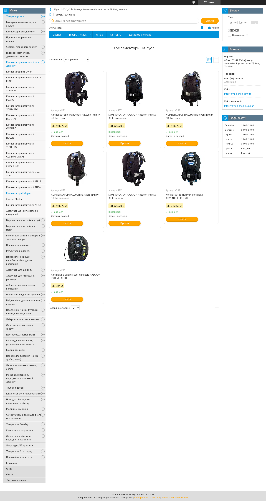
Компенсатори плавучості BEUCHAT (20, 117)
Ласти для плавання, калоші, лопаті (21, 367)
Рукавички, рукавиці (17, 408)
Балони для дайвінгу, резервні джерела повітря (23, 237)
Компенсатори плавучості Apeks (23, 204)
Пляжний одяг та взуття (19, 457)
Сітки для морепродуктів (20, 430)
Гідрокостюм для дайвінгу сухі (23, 220)
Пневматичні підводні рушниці (23, 294)
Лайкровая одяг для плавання (22, 319)
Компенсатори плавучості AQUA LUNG (23, 79)
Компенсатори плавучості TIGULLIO (20, 145)
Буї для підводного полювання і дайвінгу (23, 302)
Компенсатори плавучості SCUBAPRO (20, 107)
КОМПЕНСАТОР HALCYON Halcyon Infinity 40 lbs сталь (132, 196)
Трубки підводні (15, 387)
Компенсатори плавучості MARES (20, 98)
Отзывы (10, 474)
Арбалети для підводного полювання (20, 286)
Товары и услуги (15, 16)
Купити (67, 143)
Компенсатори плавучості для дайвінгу (22, 64)
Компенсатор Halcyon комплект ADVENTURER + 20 (184, 196)
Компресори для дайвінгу (20, 31)
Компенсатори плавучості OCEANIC (20, 126)
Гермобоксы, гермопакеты (20, 334)
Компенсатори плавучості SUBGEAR (20, 88)
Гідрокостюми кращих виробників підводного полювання (19, 260)
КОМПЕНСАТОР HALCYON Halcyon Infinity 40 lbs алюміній (132, 116)
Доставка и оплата (16, 480)
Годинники (11, 463)
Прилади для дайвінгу (18, 245)
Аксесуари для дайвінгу (19, 269)
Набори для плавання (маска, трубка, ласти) (22, 357)
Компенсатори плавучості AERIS (23, 181)
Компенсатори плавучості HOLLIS (20, 136)
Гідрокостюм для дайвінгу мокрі (20, 227)
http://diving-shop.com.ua (237, 93)
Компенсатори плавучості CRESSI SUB (20, 164)
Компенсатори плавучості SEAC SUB (23, 173)
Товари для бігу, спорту (19, 451)
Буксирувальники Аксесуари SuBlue (21, 23)
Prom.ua (150, 494)
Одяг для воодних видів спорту (19, 327)
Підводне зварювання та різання (20, 39)
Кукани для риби (15, 350)
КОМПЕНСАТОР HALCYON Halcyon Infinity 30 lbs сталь (189, 116)
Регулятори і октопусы (18, 250)
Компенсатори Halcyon (18, 193)
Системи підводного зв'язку (21, 46)
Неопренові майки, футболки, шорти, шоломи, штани (22, 311)
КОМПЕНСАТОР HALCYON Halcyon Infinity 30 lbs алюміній (74, 196)
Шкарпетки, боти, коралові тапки (23, 393)
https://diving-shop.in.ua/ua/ (239, 105)
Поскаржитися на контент (147, 497)
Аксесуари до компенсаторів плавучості (22, 212)
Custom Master (14, 199)
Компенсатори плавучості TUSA (23, 187)
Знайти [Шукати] (210, 20)
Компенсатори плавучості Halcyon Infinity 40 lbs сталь (75, 116)
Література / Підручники (19, 445)
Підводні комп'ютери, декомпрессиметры (18, 54)
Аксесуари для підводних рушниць (20, 277)
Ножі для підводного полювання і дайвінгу (18, 401)
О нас (9, 468)
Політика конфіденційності (175, 497)
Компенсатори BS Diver (19, 71)
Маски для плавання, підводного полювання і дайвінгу (19, 378)
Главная (57, 34)
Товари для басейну (17, 424)
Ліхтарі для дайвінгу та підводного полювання (19, 437)
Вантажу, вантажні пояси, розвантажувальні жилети (20, 342)
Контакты (115, 34)
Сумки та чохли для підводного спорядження (23, 416)
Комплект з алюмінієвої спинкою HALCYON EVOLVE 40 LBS (75, 276)
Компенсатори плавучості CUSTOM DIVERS (20, 154)
